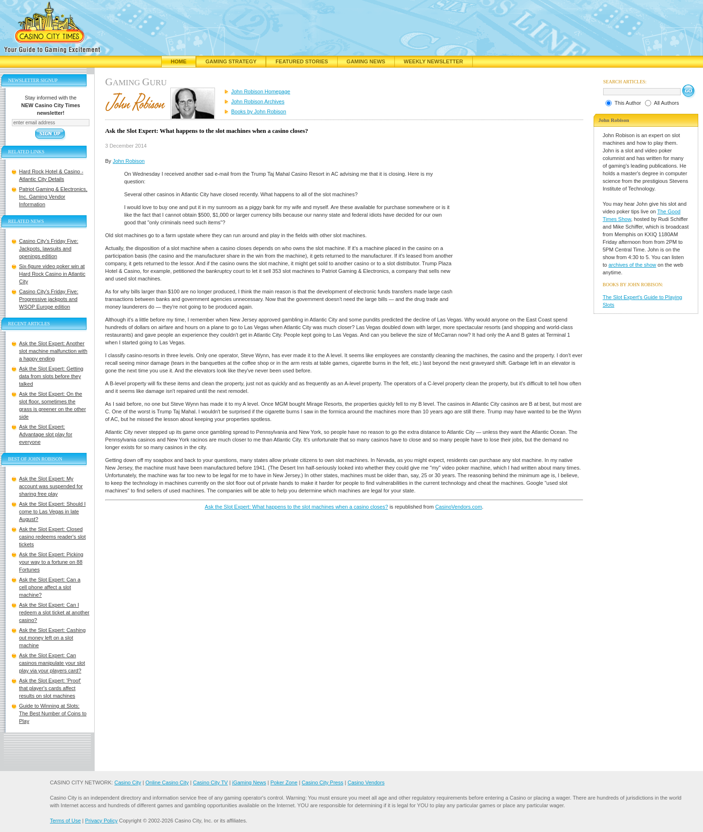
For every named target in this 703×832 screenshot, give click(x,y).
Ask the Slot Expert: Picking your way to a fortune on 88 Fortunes (51, 561)
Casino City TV (210, 782)
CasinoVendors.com (458, 507)
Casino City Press (322, 782)
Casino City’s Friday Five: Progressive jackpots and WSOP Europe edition (48, 299)
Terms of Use (65, 820)
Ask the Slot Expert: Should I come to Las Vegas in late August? (52, 511)
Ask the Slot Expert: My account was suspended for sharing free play (51, 486)
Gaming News (366, 61)
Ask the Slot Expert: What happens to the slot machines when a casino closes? (296, 507)
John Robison (129, 161)
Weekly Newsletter (433, 61)
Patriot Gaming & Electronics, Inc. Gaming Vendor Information (53, 196)
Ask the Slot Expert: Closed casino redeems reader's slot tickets (52, 536)
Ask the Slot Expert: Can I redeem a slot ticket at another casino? (54, 612)
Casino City (127, 782)
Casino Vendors (366, 782)
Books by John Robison (258, 111)
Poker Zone (283, 782)
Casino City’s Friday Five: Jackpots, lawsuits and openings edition (48, 248)
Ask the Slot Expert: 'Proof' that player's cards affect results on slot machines (50, 688)
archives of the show (632, 265)
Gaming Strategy (230, 61)
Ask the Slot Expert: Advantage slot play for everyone (45, 434)
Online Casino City (167, 782)
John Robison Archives (257, 101)
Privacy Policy (101, 820)
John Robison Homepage (260, 91)
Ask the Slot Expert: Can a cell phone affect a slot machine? (49, 587)
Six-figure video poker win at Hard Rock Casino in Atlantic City (52, 273)
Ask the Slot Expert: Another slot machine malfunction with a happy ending (53, 351)
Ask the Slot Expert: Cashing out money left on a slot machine (52, 637)
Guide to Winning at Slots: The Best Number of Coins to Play (53, 713)
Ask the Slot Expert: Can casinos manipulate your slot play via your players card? (52, 662)
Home (178, 61)
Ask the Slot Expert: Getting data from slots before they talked (51, 376)
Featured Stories (301, 61)
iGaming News (249, 782)
